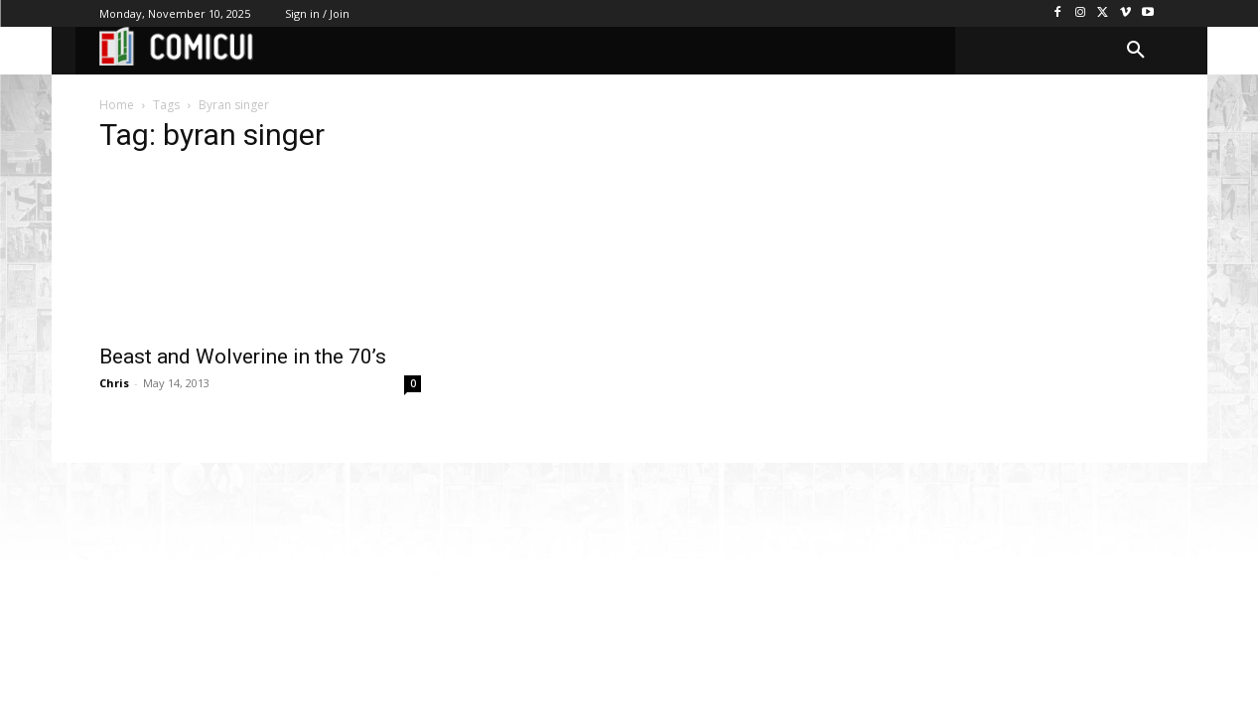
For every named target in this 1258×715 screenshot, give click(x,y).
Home (116, 104)
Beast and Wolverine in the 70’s (242, 356)
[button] (1136, 50)
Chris (114, 382)
